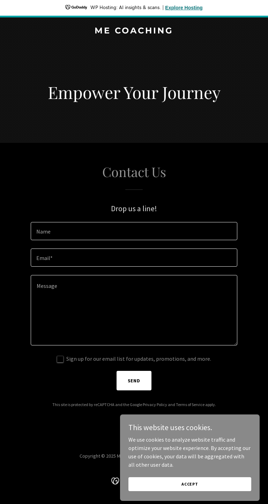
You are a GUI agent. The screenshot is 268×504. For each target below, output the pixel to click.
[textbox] (134, 231)
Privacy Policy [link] (155, 404)
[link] (134, 31)
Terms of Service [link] (190, 404)
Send (134, 380)
